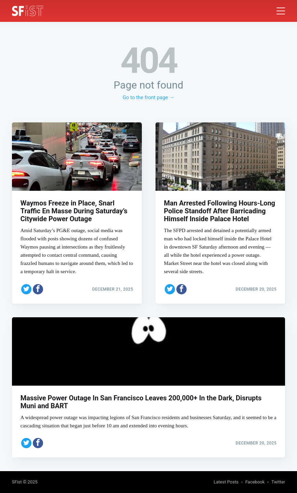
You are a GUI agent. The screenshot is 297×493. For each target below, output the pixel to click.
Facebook (255, 481)
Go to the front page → (149, 97)
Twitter (278, 481)
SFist (17, 481)
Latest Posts (226, 481)
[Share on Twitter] (26, 289)
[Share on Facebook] (38, 289)
